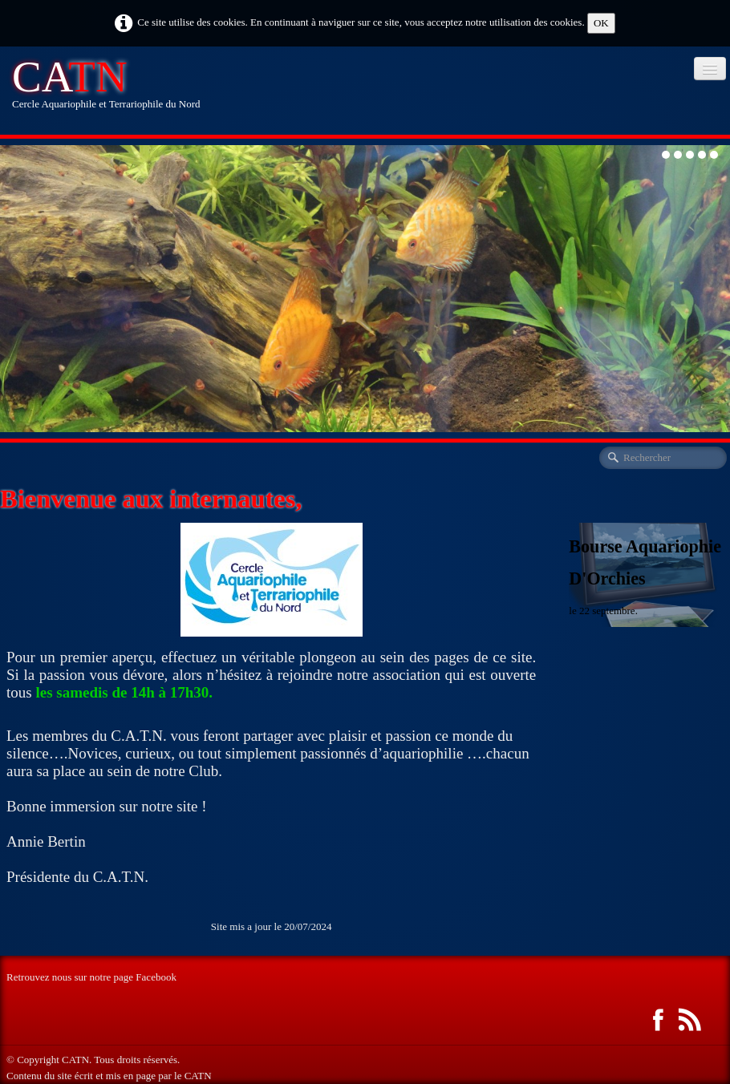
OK (601, 23)
